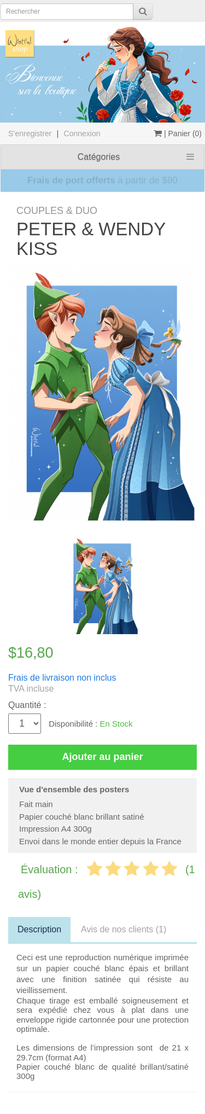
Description (39, 929)
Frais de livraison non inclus (62, 677)
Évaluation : (51, 869)
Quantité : (27, 705)
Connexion (82, 133)
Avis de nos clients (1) (123, 929)
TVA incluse (31, 688)
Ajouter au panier (102, 756)
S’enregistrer (29, 133)
